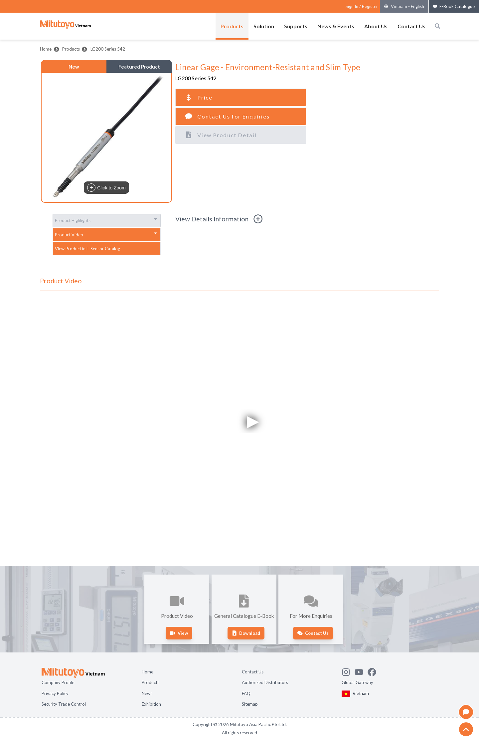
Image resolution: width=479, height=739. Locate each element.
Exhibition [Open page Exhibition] (151, 704)
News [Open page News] (147, 693)
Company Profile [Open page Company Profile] (58, 682)
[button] (106, 137)
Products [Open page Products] (150, 682)
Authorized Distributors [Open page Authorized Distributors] (265, 682)
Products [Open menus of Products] (232, 26)
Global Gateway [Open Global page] (357, 682)
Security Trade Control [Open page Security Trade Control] (64, 704)
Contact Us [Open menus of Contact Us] (411, 26)
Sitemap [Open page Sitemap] (250, 704)
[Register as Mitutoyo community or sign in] (362, 6)
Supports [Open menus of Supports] (295, 26)
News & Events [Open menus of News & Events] (335, 26)
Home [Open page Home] (147, 671)
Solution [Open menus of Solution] (263, 26)
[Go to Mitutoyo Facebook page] (374, 671)
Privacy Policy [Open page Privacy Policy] (55, 693)
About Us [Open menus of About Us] (376, 26)
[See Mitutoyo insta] (348, 671)
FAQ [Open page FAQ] (246, 693)
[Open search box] (437, 26)
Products (71, 49)
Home (46, 49)
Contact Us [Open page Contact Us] (252, 671)
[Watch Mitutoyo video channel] (361, 671)
